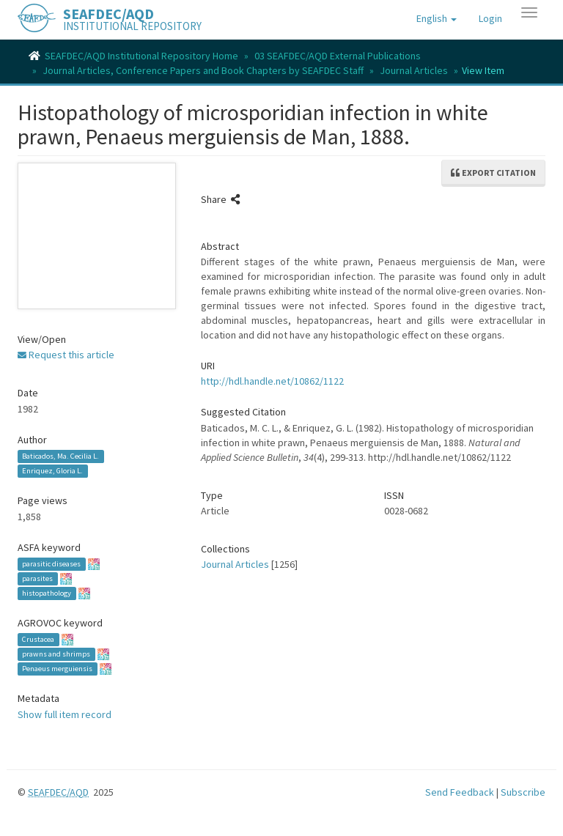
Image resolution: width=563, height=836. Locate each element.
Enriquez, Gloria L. (52, 471)
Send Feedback (459, 792)
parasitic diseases (51, 564)
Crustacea (38, 639)
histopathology (46, 593)
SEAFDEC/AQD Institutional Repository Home (141, 55)
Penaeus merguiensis (57, 668)
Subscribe (523, 792)
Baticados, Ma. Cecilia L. (60, 456)
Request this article (66, 354)
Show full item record (64, 714)
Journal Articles (414, 70)
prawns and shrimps (56, 654)
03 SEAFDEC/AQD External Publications (337, 55)
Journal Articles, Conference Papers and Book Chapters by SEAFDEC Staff (203, 70)
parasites (37, 578)
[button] (436, 18)
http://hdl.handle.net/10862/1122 (272, 381)
